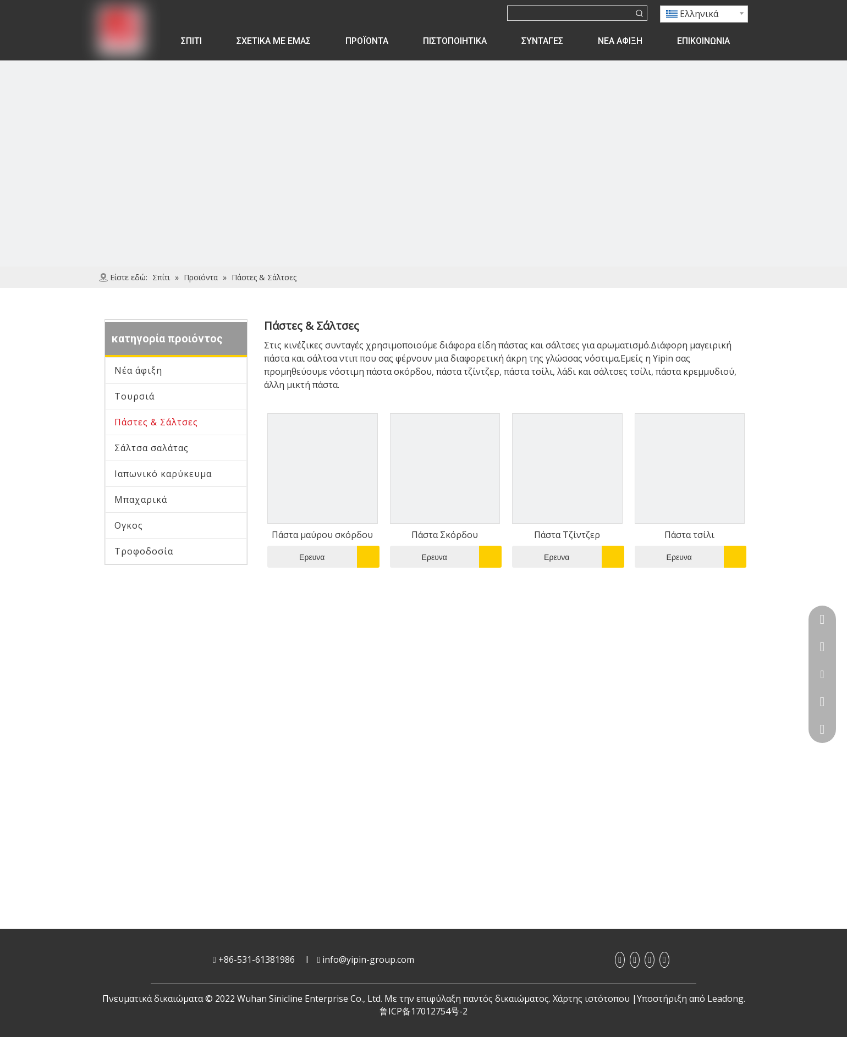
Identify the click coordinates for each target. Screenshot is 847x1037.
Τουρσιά (134, 396)
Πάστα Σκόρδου (444, 534)
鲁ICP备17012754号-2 (424, 1011)
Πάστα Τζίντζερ (567, 534)
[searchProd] (570, 13)
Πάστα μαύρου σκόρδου (322, 534)
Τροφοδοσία (143, 551)
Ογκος (128, 525)
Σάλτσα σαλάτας (151, 448)
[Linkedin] (635, 960)
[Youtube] (649, 960)
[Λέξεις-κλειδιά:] (639, 13)
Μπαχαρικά (140, 499)
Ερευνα (295, 557)
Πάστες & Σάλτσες (156, 422)
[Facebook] (620, 960)
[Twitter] (664, 960)
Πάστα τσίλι (689, 534)
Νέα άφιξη (138, 370)
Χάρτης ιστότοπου (591, 998)
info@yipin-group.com (368, 959)
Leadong (725, 998)
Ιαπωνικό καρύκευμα (163, 474)
